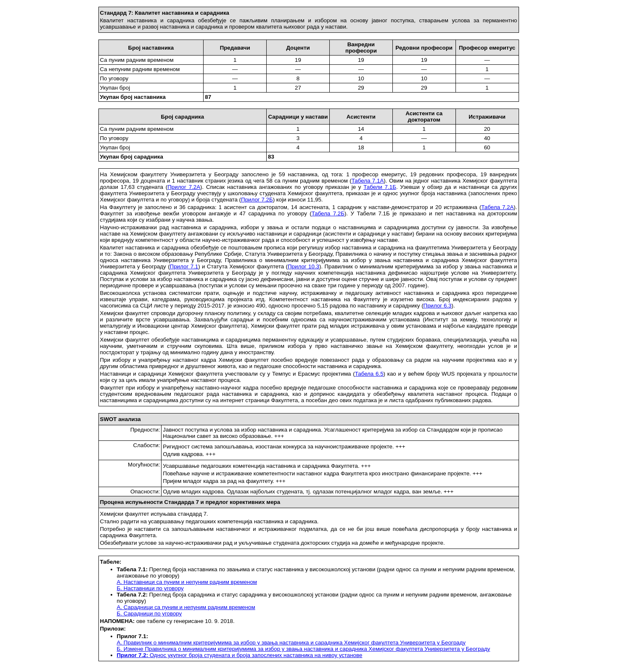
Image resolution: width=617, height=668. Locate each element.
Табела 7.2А (497, 207)
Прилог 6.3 (438, 305)
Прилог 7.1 (184, 266)
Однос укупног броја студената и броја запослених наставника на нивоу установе (240, 655)
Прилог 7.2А (183, 187)
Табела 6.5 (369, 374)
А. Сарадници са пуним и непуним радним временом (186, 607)
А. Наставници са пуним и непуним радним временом (187, 582)
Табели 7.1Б (379, 187)
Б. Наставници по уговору (150, 588)
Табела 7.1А (368, 181)
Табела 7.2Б (328, 213)
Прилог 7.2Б (257, 199)
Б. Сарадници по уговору (149, 613)
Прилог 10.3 (303, 266)
